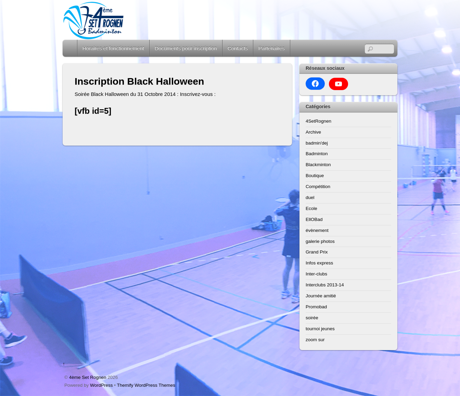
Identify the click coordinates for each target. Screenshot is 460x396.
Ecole (311, 208)
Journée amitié (321, 295)
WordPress (101, 385)
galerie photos (320, 241)
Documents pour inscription (186, 48)
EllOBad (314, 219)
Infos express (319, 262)
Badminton (317, 153)
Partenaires (271, 48)
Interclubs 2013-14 (325, 284)
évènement (317, 230)
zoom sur (315, 339)
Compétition (318, 186)
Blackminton (318, 164)
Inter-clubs (316, 273)
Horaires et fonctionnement (113, 48)
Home (70, 48)
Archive (313, 132)
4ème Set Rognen (87, 377)
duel (310, 197)
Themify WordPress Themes (146, 385)
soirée (312, 317)
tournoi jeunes (320, 328)
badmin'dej (317, 143)
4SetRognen (318, 121)
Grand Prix (317, 252)
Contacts (238, 48)
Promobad (316, 306)
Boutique (315, 175)
